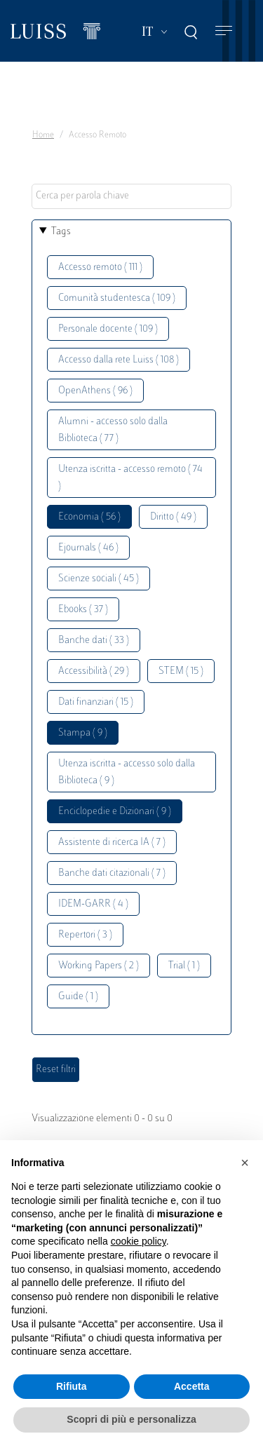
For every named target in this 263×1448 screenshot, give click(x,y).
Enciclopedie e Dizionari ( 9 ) (114, 811)
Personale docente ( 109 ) (108, 329)
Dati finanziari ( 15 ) (95, 702)
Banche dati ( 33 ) (93, 640)
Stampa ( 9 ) (82, 733)
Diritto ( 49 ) (173, 517)
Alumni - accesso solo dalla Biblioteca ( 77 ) (113, 430)
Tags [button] (61, 231)
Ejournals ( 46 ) (88, 548)
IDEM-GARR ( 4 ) (93, 904)
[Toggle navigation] (223, 31)
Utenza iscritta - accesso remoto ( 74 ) (130, 478)
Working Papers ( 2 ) (98, 966)
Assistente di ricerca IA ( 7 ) (112, 842)
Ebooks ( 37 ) (83, 609)
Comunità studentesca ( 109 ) (116, 298)
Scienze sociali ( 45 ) (98, 579)
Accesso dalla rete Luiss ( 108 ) (118, 360)
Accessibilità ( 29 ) (93, 671)
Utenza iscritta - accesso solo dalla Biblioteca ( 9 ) (126, 772)
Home (43, 135)
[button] (245, 1162)
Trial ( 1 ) (184, 966)
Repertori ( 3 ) (85, 935)
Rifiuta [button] (71, 1386)
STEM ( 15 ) (181, 671)
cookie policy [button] (138, 1241)
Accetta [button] (192, 1386)
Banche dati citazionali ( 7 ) (112, 873)
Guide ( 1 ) (78, 997)
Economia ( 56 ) (89, 517)
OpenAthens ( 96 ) (95, 391)
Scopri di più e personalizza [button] (131, 1419)
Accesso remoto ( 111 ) (100, 267)
